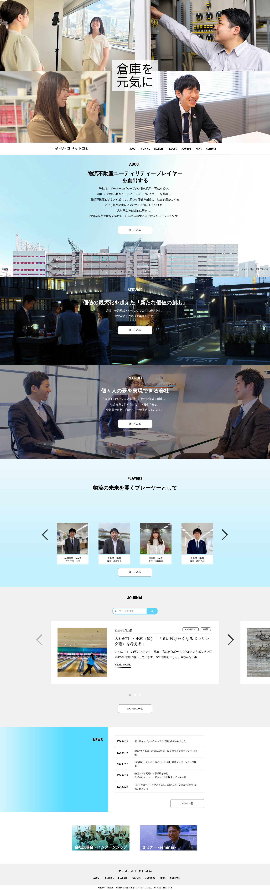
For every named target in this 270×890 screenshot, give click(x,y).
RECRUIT (158, 148)
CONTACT (211, 148)
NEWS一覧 (187, 803)
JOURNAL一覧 (135, 708)
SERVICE (145, 148)
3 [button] (140, 695)
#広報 (205, 629)
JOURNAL (186, 148)
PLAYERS (172, 148)
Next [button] (224, 534)
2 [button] (135, 695)
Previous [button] (45, 534)
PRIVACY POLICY (105, 888)
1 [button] (130, 695)
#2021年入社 (190, 629)
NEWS (199, 148)
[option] (67, 35)
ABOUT (133, 148)
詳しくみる (135, 230)
